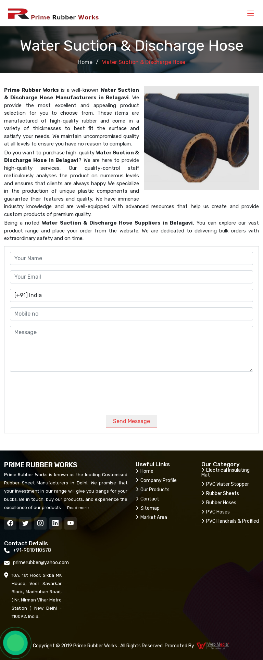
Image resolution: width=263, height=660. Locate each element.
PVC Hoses (215, 512)
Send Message (131, 421)
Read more (77, 507)
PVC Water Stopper (225, 484)
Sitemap (148, 508)
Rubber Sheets (220, 493)
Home (85, 62)
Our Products (153, 489)
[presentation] (56, 390)
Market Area (151, 517)
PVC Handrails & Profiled (230, 521)
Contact (147, 499)
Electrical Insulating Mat (225, 473)
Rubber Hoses (218, 502)
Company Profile (156, 480)
